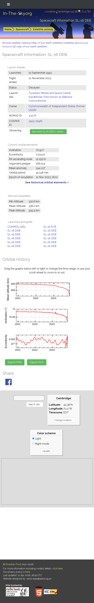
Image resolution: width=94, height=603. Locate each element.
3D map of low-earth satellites (30, 46)
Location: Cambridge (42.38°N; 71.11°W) (68, 11)
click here (57, 568)
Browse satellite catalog (16, 42)
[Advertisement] (47, 481)
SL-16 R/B (49, 226)
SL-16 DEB (13, 230)
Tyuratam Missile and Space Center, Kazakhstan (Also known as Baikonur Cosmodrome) (50, 97)
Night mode (40, 443)
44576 (32, 115)
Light (36, 438)
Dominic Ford (13, 564)
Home (8, 29)
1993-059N (35, 121)
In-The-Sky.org (17, 13)
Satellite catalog (43, 29)
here (27, 572)
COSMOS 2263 (16, 226)
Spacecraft (22, 29)
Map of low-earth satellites (47, 42)
